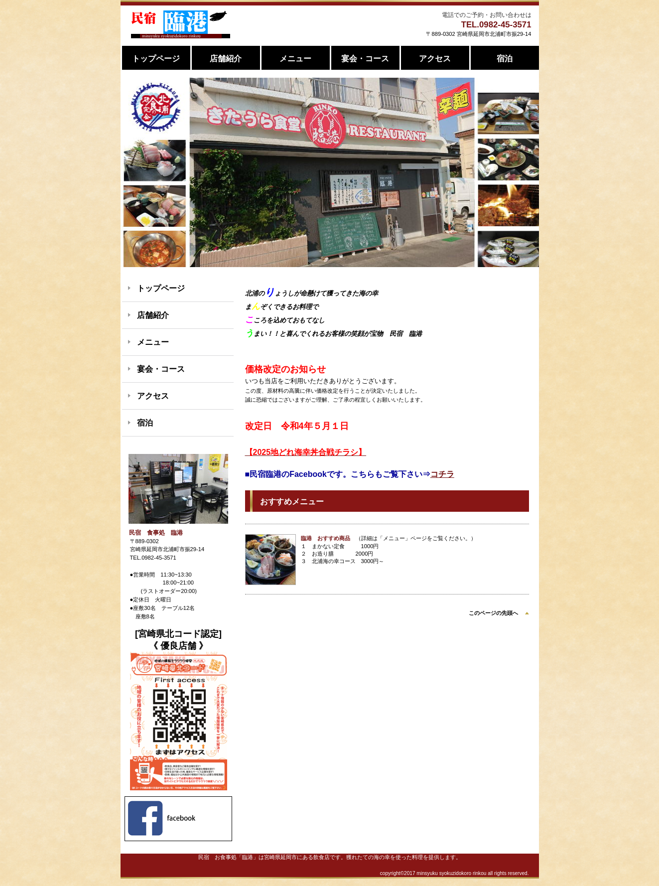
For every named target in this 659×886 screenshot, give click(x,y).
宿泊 (145, 423)
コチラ (442, 474)
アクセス (153, 396)
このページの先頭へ (493, 613)
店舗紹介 (153, 315)
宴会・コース (161, 369)
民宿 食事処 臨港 (180, 24)
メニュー (153, 342)
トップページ (161, 288)
